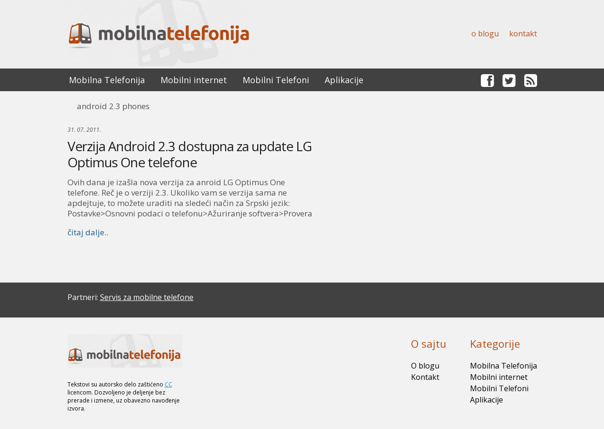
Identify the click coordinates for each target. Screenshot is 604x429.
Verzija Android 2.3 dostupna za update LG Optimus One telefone (189, 154)
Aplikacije (344, 80)
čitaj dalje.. (87, 232)
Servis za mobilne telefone (146, 297)
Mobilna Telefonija (107, 80)
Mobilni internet (193, 80)
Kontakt (523, 33)
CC (168, 384)
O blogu (485, 33)
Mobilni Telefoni (276, 80)
